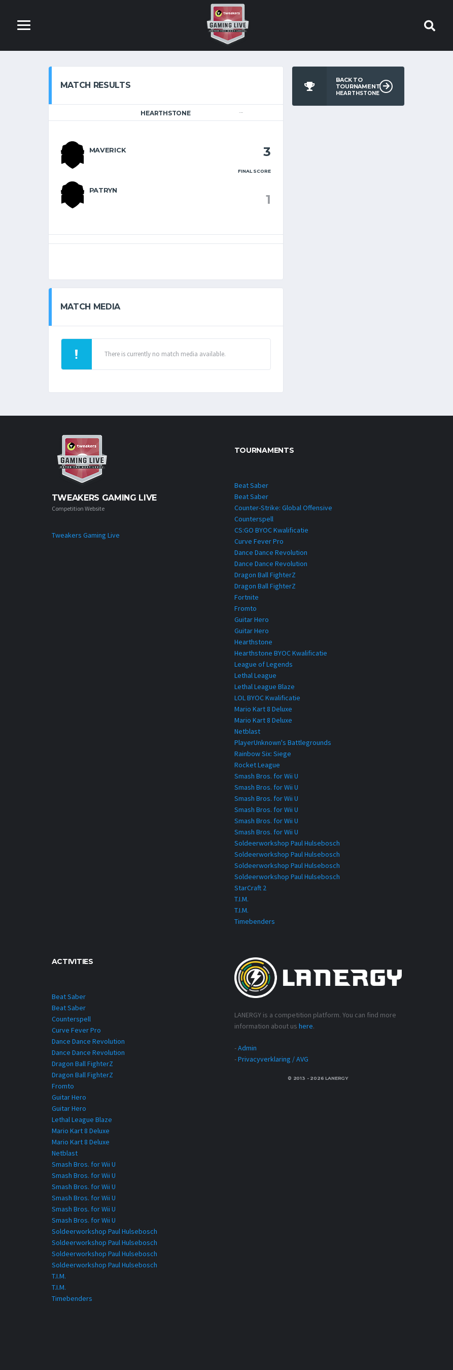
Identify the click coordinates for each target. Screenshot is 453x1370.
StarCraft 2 (250, 887)
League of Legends (263, 664)
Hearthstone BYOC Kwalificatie (280, 653)
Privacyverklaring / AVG (273, 1059)
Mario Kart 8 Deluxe (263, 708)
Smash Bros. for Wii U (266, 776)
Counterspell (253, 518)
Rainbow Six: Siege (262, 753)
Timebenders (254, 921)
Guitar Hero (251, 619)
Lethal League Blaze (264, 686)
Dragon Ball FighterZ (265, 574)
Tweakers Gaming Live (86, 535)
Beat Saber (251, 485)
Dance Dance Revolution (270, 552)
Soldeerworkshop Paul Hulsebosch (287, 843)
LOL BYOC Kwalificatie (267, 697)
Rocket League (257, 764)
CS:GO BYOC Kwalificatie (271, 530)
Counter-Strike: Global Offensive (283, 507)
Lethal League (255, 675)
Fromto (245, 608)
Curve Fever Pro (259, 541)
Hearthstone (253, 641)
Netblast (247, 731)
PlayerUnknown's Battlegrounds (282, 742)
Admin (247, 1047)
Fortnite (246, 597)
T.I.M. (241, 899)
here (306, 1026)
